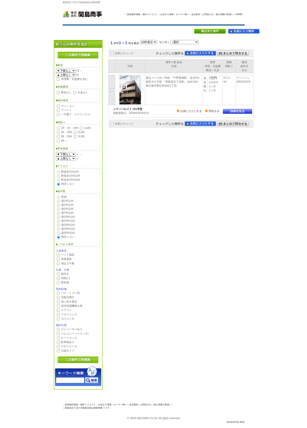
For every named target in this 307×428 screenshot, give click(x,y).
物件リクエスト (150, 14)
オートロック (69, 337)
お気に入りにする (191, 111)
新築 (64, 196)
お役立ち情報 (167, 14)
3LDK (81, 136)
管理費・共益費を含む (74, 79)
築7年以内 (67, 212)
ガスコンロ (67, 318)
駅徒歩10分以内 (70, 175)
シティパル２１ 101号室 (127, 109)
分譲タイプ (67, 350)
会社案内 (195, 14)
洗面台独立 (67, 297)
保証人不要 (67, 263)
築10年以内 (68, 216)
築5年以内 (67, 208)
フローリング (69, 314)
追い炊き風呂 (69, 301)
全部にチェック (124, 53)
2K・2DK (66, 132)
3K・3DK (66, 136)
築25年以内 (68, 228)
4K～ (64, 140)
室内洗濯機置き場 (71, 305)
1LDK (87, 127)
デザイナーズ (69, 346)
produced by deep (235, 422)
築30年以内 (68, 232)
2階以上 (66, 278)
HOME (239, 14)
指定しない (68, 183)
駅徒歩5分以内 (70, 171)
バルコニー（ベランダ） (75, 333)
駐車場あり (67, 342)
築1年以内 (67, 200)
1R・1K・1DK (69, 127)
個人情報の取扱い (225, 14)
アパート (66, 110)
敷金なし (66, 92)
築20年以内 (68, 224)
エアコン (66, 310)
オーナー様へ (182, 14)
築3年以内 (67, 204)
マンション (67, 105)
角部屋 (65, 282)
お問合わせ (208, 14)
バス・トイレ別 (70, 293)
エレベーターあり (71, 329)
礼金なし (83, 92)
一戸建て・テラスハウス (75, 114)
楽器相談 (66, 259)
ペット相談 (67, 254)
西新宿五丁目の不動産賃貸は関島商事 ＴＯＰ (87, 408)
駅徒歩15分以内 (70, 179)
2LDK (81, 132)
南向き (65, 273)
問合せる (214, 111)
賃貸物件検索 (133, 14)
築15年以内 (68, 220)
